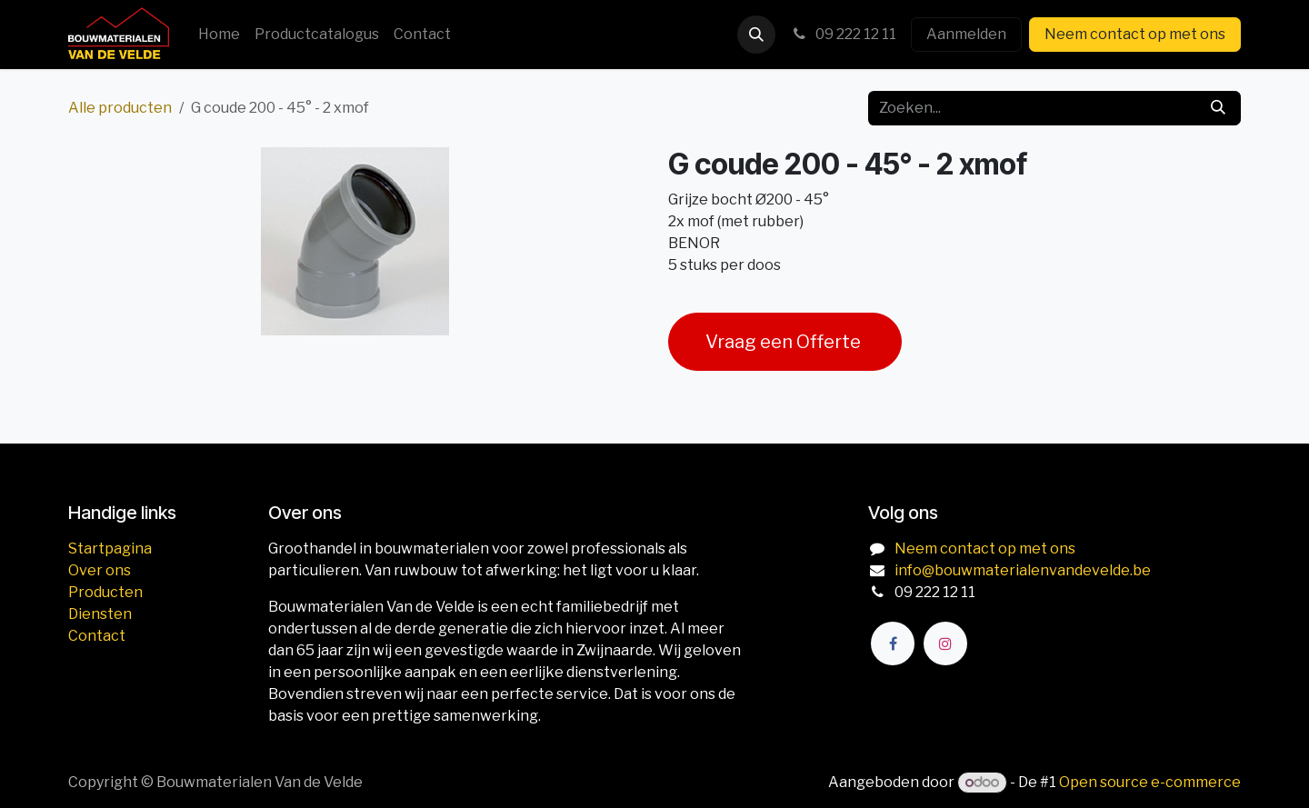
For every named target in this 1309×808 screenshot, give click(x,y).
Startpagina (110, 548)
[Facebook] (892, 643)
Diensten (100, 614)
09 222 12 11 (843, 34)
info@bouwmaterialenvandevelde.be (1022, 570)
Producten (105, 592)
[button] (756, 34)
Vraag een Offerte (784, 342)
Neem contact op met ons (1134, 34)
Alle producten (120, 107)
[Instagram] (945, 643)
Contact (96, 635)
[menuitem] (219, 34)
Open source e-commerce (1150, 782)
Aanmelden (966, 34)
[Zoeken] (1218, 108)
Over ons (99, 570)
